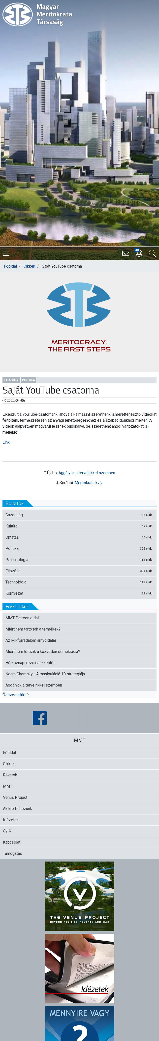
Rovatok (10, 775)
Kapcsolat (11, 842)
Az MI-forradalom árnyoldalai (30, 640)
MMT (7, 786)
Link (6, 442)
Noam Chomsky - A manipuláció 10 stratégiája (45, 674)
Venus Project (15, 797)
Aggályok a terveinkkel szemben (87, 472)
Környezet (79, 593)
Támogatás (12, 853)
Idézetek (11, 819)
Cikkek (29, 266)
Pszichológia (79, 559)
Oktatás (79, 537)
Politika (28, 380)
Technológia (79, 582)
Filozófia (11, 380)
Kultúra (79, 526)
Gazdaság (79, 515)
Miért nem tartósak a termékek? (33, 629)
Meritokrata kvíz (89, 482)
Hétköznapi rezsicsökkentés (30, 662)
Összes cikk (15, 695)
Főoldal (10, 266)
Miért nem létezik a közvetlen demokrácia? (42, 651)
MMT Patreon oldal (22, 618)
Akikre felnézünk (17, 808)
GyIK (7, 831)
